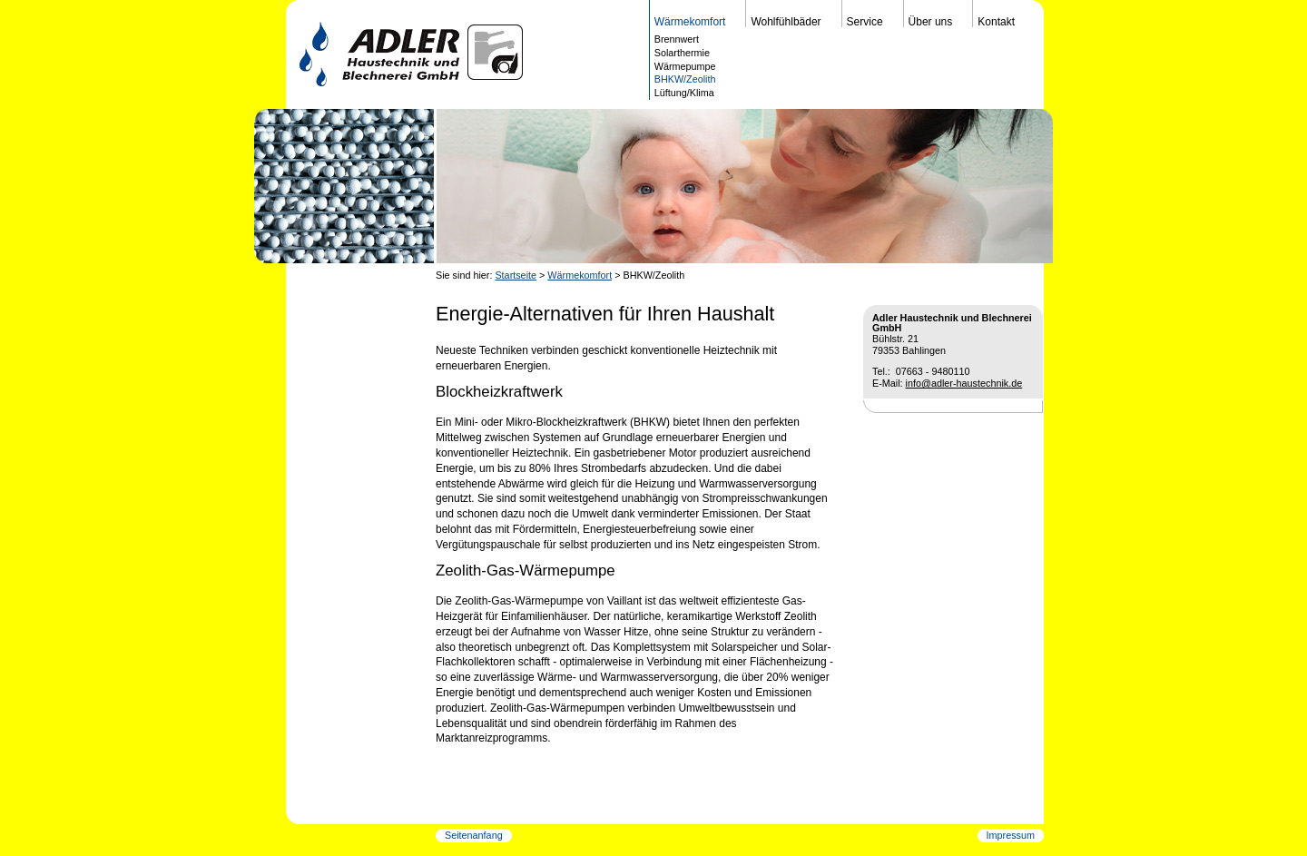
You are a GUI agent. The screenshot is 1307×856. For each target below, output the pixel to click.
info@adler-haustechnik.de (964, 383)
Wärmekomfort (579, 275)
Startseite (515, 275)
